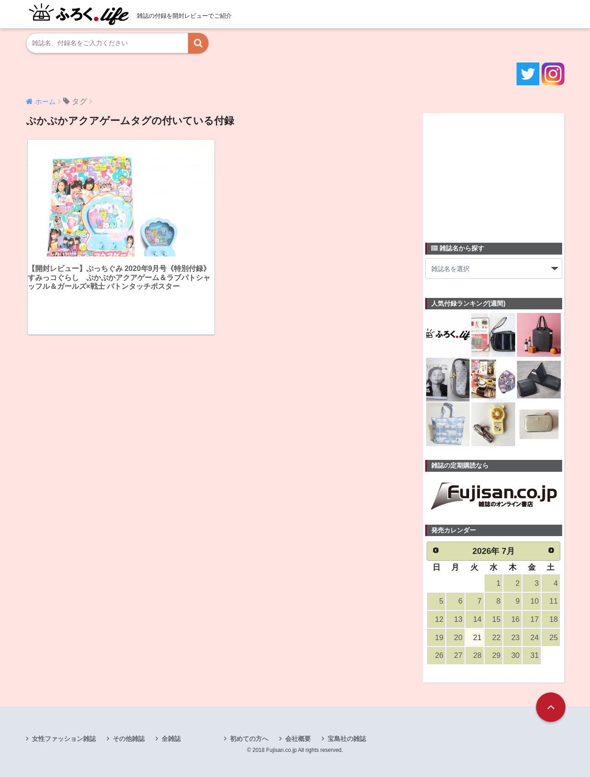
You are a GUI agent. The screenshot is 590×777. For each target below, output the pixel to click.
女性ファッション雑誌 (64, 738)
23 (515, 637)
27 (458, 655)
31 (534, 655)
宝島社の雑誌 (347, 738)
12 (439, 619)
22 (496, 637)
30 (515, 655)
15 (496, 619)
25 (553, 637)
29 (496, 655)
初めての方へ (249, 738)
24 (534, 637)
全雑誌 (171, 738)
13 (458, 619)
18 (553, 619)
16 (515, 619)
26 (439, 655)
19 (439, 637)
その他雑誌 (129, 738)
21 (477, 637)
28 (477, 655)
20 (458, 637)
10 (534, 601)
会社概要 (298, 738)
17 (534, 619)
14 (477, 619)
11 (553, 601)
